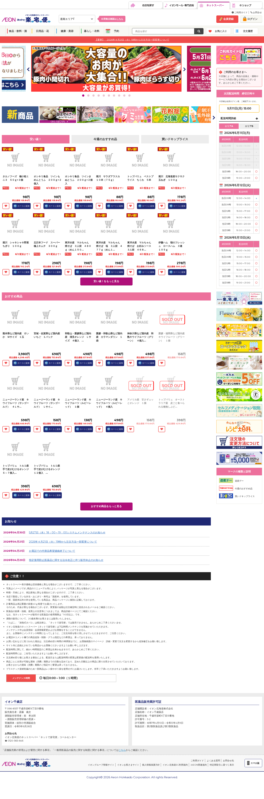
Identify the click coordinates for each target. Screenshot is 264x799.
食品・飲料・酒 (18, 31)
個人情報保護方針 (151, 764)
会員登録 (228, 19)
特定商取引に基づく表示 (222, 764)
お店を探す (145, 5)
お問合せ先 (228, 760)
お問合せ (256, 12)
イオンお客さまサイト (128, 764)
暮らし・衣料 (91, 31)
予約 (116, 31)
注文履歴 (248, 31)
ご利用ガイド (239, 12)
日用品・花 (42, 31)
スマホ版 (255, 763)
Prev (28, 69)
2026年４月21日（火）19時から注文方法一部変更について (63, 541)
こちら (122, 749)
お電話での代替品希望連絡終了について (52, 551)
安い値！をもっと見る (106, 281)
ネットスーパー (214, 5)
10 (129, 95)
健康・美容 (67, 31)
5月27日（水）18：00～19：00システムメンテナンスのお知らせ (67, 532)
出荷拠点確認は (112, 18)
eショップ (246, 5)
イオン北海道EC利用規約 (175, 764)
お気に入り (221, 31)
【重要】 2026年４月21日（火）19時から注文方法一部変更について (132, 39)
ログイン (252, 19)
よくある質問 (213, 760)
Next (184, 69)
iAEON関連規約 (199, 764)
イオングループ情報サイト (101, 764)
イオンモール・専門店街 (180, 5)
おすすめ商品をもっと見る (106, 506)
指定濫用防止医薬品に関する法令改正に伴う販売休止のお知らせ (66, 560)
